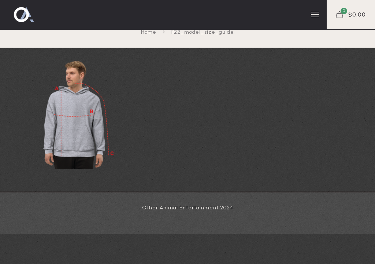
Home (148, 32)
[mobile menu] (315, 14)
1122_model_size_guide (202, 32)
